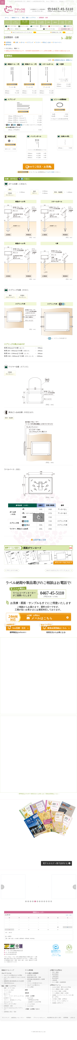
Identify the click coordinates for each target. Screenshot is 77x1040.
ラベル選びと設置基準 (31, 979)
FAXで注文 (30, 1012)
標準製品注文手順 (33, 1005)
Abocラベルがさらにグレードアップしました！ (58, 574)
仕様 (15, 45)
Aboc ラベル (16, 22)
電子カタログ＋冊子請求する (56, 869)
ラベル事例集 (29, 976)
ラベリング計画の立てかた (34, 988)
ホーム (7, 17)
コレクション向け (27, 26)
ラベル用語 (30, 993)
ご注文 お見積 (62, 22)
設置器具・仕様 (39, 31)
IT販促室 (54, 986)
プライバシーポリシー (39, 1023)
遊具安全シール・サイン (17, 1023)
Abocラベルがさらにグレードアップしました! (24, 35)
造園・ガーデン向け (12, 26)
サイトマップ (5, 1023)
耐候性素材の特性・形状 (34, 983)
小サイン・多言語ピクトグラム (12, 1005)
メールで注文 (31, 1010)
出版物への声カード (57, 1008)
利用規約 (28, 1023)
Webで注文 (30, 1004)
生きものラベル (46, 29)
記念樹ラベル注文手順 (35, 1007)
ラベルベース (56, 45)
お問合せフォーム (55, 991)
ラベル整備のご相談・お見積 (60, 999)
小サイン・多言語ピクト (28, 29)
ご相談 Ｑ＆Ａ (69, 22)
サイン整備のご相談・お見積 (60, 995)
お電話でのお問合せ (56, 976)
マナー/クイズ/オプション (64, 26)
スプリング (29, 45)
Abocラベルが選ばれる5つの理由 (13, 981)
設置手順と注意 (38, 544)
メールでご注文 (49, 176)
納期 (49, 22)
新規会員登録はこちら (53, 633)
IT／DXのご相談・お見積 (59, 997)
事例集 (33, 22)
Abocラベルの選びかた (33, 991)
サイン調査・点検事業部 (59, 988)
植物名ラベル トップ (8, 976)
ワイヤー (37, 45)
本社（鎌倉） (56, 978)
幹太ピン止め (46, 45)
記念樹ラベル (11, 29)
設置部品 (7, 45)
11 (48, 907)
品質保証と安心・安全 (59, 35)
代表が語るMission (9, 988)
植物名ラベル (15, 17)
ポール (22, 45)
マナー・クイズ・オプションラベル (14, 1001)
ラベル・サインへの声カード (60, 1006)
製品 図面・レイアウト (29, 17)
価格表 (27, 998)
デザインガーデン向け (63, 29)
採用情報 (65, 1023)
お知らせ (72, 1023)
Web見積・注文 (17, 633)
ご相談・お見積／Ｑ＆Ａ (32, 1014)
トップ (7, 22)
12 (51, 907)
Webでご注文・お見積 (36, 170)
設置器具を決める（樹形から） (62, 63)
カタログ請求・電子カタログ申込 (61, 993)
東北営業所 (55, 984)
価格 (55, 22)
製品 (25, 22)
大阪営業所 (55, 982)
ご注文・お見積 (29, 1001)
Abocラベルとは (6, 979)
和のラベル (50, 26)
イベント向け (40, 26)
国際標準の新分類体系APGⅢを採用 (14, 987)
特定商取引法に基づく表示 (54, 1023)
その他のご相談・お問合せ (59, 1004)
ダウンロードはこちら (63, 566)
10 (46, 907)
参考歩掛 (7, 47)
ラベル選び (41, 22)
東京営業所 (55, 980)
